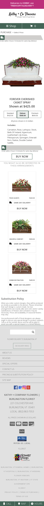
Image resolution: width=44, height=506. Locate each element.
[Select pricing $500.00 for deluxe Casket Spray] (22, 114)
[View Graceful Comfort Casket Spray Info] (22, 225)
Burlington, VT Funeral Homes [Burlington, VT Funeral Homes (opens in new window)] (15, 467)
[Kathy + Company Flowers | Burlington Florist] (22, 19)
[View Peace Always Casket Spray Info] (22, 184)
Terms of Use (22, 496)
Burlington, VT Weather (17, 480)
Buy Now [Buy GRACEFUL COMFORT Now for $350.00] (22, 249)
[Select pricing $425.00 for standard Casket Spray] (10, 114)
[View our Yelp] (28, 388)
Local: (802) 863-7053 (22, 411)
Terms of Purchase (29, 492)
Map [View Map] (22, 503)
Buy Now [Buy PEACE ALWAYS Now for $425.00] (22, 208)
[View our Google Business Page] (20, 388)
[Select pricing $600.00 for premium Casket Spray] (35, 114)
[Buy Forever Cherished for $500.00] (22, 156)
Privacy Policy (11, 492)
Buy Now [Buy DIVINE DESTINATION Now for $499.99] (22, 290)
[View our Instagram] (24, 388)
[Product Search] (22, 332)
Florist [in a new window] (22, 448)
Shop (11, 26)
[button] (22, 438)
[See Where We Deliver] (22, 346)
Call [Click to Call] (7, 503)
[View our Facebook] (16, 388)
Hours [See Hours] (36, 503)
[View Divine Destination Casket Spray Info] (22, 266)
